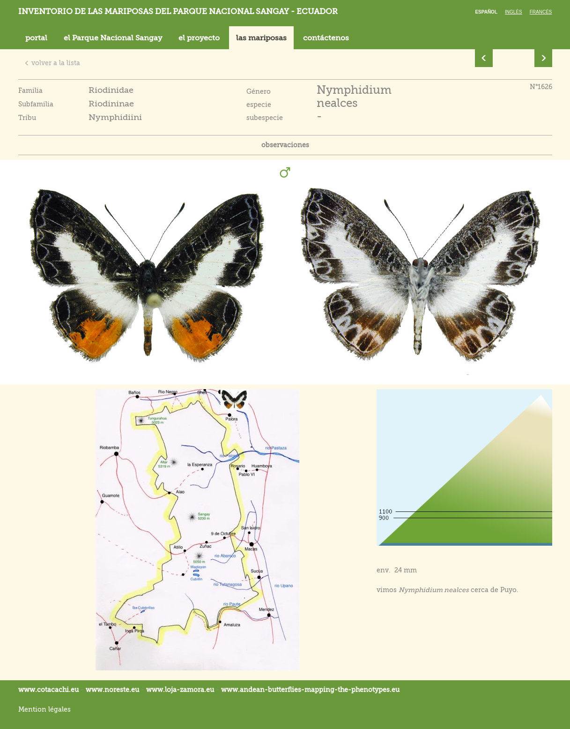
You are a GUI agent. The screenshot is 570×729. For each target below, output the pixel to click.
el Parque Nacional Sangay (113, 38)
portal (36, 38)
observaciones (285, 145)
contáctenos (326, 38)
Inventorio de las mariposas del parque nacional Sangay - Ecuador (178, 11)
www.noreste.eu (112, 689)
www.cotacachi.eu (48, 689)
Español (486, 12)
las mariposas (261, 38)
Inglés (513, 12)
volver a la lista (52, 63)
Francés (541, 12)
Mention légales (44, 709)
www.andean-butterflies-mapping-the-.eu (310, 689)
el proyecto (199, 38)
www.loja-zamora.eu (180, 689)
